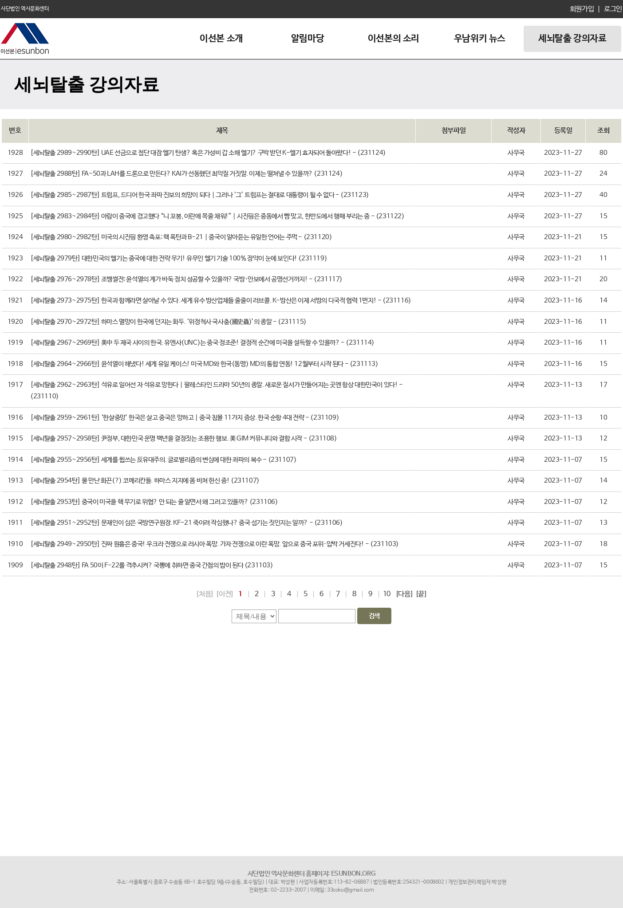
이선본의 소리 (393, 38)
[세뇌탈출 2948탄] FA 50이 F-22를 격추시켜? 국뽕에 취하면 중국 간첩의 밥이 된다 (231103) (151, 566)
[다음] (404, 594)
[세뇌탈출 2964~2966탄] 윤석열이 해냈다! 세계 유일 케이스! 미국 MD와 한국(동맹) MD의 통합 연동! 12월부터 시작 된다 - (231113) (204, 364)
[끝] (421, 594)
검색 (374, 616)
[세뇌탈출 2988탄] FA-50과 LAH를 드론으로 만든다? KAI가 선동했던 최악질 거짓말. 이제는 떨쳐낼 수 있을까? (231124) (186, 174)
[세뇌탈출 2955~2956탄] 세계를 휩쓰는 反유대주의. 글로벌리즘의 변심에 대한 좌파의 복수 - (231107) (163, 460)
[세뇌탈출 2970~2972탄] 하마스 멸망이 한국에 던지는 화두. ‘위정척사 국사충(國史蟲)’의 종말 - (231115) (168, 322)
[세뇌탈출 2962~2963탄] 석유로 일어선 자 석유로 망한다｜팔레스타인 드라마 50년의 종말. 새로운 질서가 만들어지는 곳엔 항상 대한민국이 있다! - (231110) (216, 391)
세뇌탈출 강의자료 (572, 38)
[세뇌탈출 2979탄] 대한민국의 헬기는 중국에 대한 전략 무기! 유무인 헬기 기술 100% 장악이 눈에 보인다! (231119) (178, 259)
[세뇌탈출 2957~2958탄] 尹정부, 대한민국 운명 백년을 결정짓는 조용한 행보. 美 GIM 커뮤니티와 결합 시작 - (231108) (183, 439)
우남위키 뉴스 (479, 38)
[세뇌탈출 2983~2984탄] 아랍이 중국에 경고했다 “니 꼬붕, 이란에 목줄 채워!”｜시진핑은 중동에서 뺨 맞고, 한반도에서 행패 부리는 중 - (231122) (217, 216)
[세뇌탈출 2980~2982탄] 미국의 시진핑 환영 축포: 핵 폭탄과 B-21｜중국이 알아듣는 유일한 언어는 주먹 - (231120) (181, 237)
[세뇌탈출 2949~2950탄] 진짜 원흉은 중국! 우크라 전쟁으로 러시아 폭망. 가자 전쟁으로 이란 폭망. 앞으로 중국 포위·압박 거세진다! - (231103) (214, 544)
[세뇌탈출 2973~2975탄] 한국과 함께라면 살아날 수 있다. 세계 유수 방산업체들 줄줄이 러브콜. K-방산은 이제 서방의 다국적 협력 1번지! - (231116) (220, 301)
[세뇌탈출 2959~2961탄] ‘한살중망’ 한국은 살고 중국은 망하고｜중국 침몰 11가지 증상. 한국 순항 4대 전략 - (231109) (184, 418)
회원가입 (582, 9)
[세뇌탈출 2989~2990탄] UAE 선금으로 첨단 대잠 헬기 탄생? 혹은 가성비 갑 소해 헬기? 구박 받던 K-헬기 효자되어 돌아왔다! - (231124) (208, 153)
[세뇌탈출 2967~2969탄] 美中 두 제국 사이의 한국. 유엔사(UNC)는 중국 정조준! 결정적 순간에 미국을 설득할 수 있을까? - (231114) (202, 343)
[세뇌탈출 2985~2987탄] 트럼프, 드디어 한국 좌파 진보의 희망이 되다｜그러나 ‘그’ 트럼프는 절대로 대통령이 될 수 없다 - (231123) (199, 195)
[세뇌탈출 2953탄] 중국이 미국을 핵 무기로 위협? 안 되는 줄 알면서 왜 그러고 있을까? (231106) (154, 502)
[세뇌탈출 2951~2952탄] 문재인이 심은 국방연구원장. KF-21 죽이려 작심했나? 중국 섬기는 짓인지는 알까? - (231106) (186, 523)
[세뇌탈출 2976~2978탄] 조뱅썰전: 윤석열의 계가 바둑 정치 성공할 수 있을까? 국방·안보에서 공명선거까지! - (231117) (186, 279)
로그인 (612, 9)
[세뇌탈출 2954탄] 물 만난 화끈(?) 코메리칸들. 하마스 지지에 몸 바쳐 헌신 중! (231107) (145, 481)
